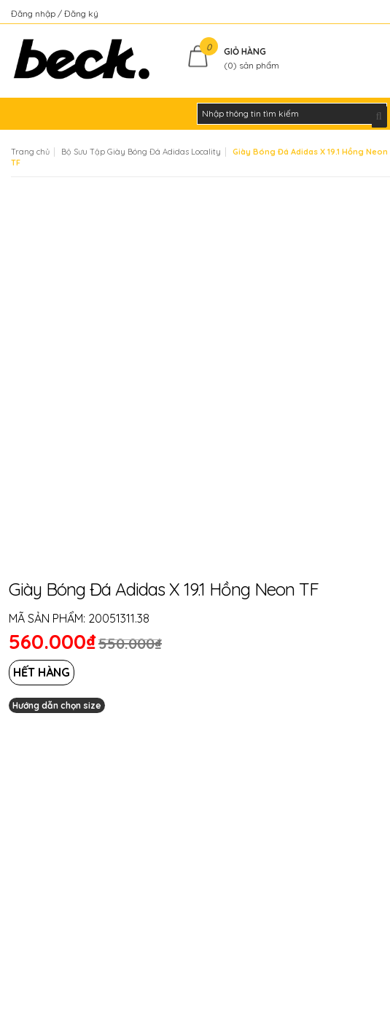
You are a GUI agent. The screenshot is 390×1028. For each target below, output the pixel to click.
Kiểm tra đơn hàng (341, 13)
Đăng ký (81, 13)
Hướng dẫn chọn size (56, 705)
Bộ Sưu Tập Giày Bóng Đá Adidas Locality (141, 152)
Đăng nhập (34, 13)
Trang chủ (30, 152)
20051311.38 (118, 618)
